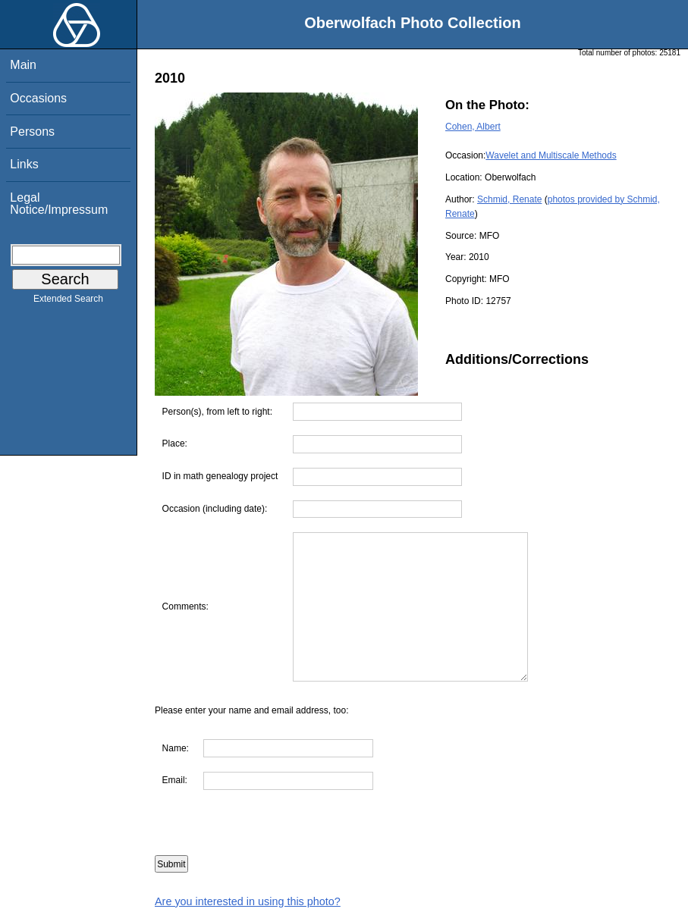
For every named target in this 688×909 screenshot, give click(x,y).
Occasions (38, 98)
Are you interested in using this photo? (248, 901)
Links (24, 164)
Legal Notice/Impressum (59, 203)
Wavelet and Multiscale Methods (550, 155)
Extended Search (68, 301)
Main (23, 64)
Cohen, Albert (473, 126)
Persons (32, 131)
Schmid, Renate (509, 199)
